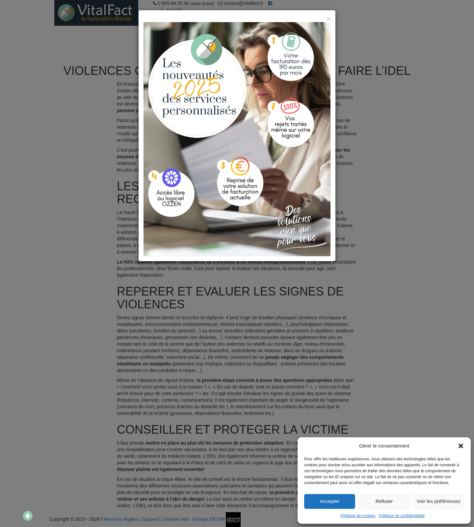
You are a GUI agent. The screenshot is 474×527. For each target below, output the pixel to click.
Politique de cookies (358, 515)
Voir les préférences (439, 501)
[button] (461, 446)
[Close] (328, 18)
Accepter (329, 501)
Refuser (384, 501)
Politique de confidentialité (402, 515)
